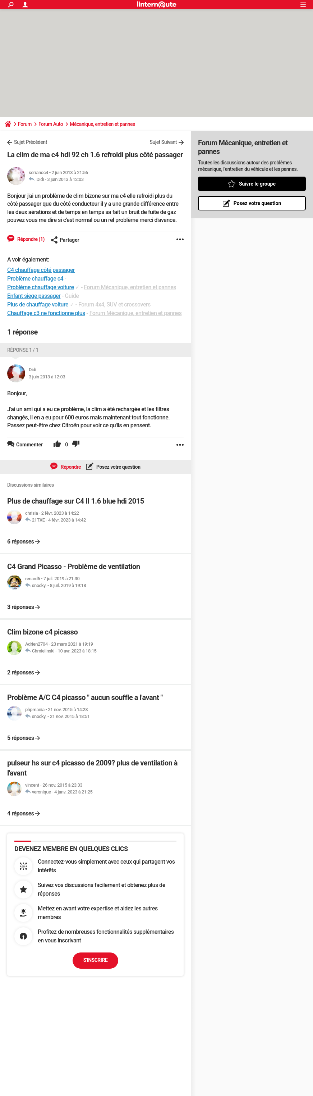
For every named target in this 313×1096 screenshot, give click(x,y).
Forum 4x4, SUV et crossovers (114, 304)
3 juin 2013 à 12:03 (65, 179)
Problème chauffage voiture (40, 287)
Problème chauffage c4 (35, 278)
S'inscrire (95, 960)
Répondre (70, 467)
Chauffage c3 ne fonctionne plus (46, 313)
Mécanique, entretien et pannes (102, 124)
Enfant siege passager (33, 295)
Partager (65, 240)
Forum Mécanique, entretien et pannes (130, 287)
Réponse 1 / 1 (22, 350)
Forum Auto (50, 124)
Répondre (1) (30, 239)
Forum (25, 124)
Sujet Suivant (163, 142)
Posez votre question (118, 467)
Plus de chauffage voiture (37, 304)
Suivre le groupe (257, 184)
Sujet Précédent (30, 142)
